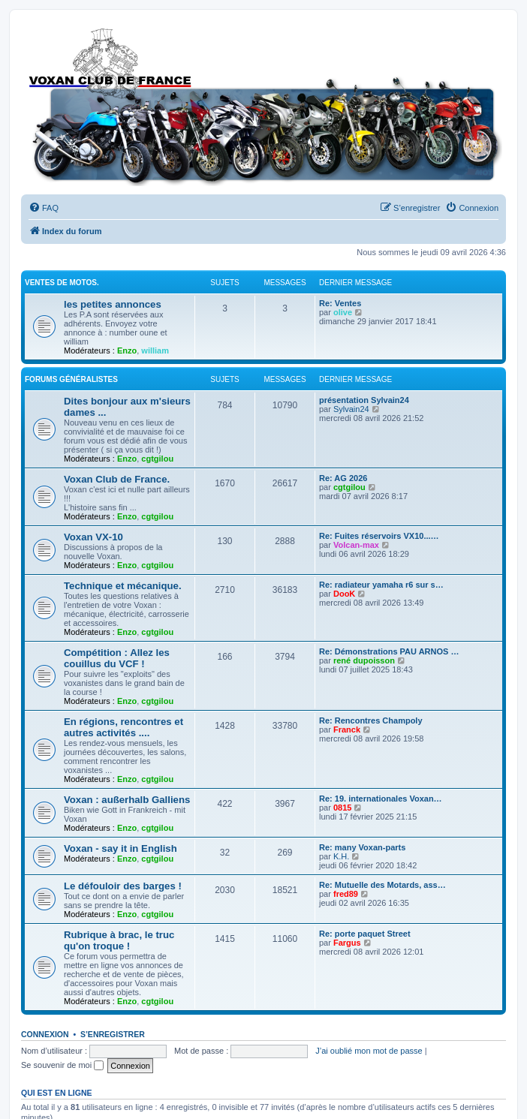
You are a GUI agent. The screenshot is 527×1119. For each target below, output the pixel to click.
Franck (346, 729)
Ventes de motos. (62, 282)
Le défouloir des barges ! (123, 886)
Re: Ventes (340, 303)
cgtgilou (157, 458)
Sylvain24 (351, 409)
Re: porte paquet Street (365, 933)
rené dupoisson (364, 660)
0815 (342, 807)
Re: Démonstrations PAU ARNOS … (389, 651)
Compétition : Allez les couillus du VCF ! (117, 658)
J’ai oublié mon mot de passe (368, 1050)
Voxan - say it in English (120, 848)
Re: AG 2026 (343, 478)
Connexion (45, 1034)
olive (342, 312)
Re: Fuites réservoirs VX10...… (379, 535)
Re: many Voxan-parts (362, 847)
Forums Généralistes (71, 379)
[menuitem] (44, 208)
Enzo (127, 350)
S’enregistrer (112, 1034)
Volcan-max (356, 544)
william (155, 350)
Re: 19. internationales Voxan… (380, 798)
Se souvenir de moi (62, 1064)
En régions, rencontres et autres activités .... (123, 727)
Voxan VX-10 (93, 537)
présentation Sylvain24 (364, 400)
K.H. (341, 856)
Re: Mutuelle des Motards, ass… (382, 884)
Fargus (347, 942)
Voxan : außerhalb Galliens (127, 799)
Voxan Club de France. (117, 479)
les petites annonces (112, 304)
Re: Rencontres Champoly (371, 720)
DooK (344, 593)
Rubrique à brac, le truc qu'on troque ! (119, 940)
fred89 (345, 893)
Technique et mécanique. (123, 585)
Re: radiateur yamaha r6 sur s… (381, 584)
